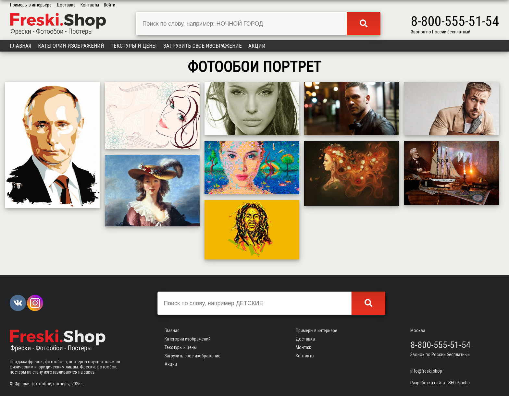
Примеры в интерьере (31, 4)
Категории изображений (71, 45)
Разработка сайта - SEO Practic (440, 382)
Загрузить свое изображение (202, 45)
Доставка (66, 4)
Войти (109, 4)
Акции (257, 45)
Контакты (90, 4)
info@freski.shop (426, 371)
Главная (20, 45)
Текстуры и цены (134, 45)
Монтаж (303, 347)
